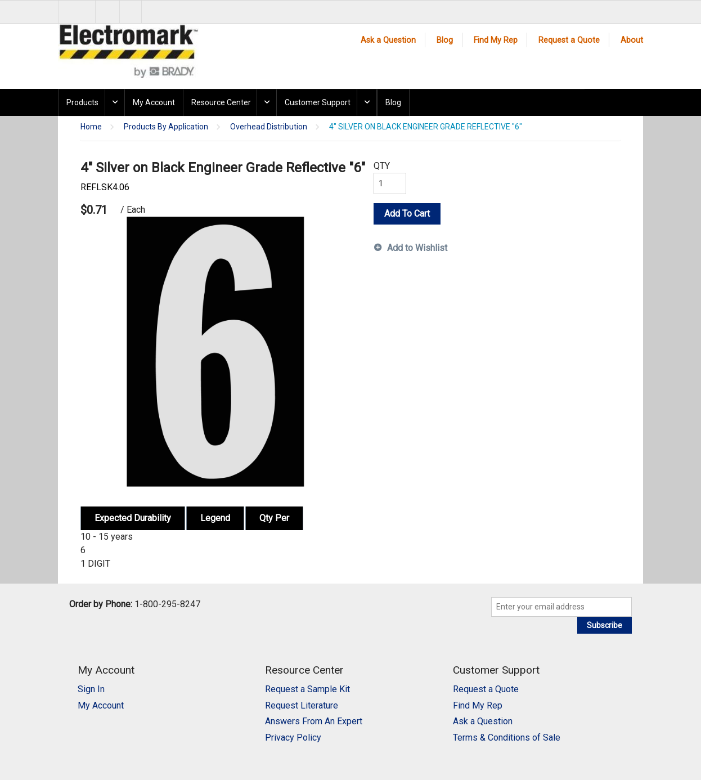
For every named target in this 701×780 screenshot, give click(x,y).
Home (91, 127)
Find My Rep (496, 40)
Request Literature (301, 705)
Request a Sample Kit (307, 689)
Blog (445, 40)
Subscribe (604, 625)
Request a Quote (569, 40)
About (632, 40)
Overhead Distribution (268, 127)
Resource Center (221, 102)
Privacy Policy (293, 737)
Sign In (91, 689)
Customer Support (317, 102)
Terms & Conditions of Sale (506, 737)
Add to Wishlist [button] (417, 248)
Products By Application (166, 127)
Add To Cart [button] (407, 213)
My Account (154, 102)
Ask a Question (388, 40)
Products (82, 102)
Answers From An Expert (313, 721)
